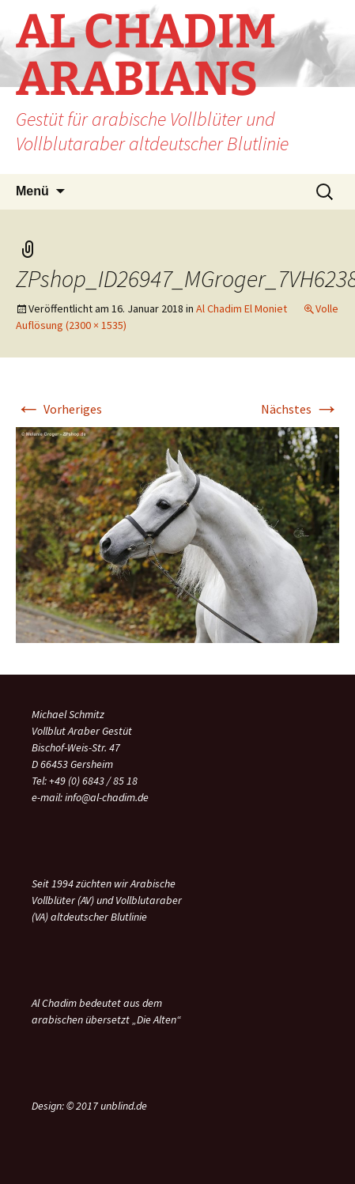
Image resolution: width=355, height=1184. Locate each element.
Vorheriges (59, 409)
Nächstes (300, 409)
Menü (32, 191)
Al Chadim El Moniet (241, 308)
